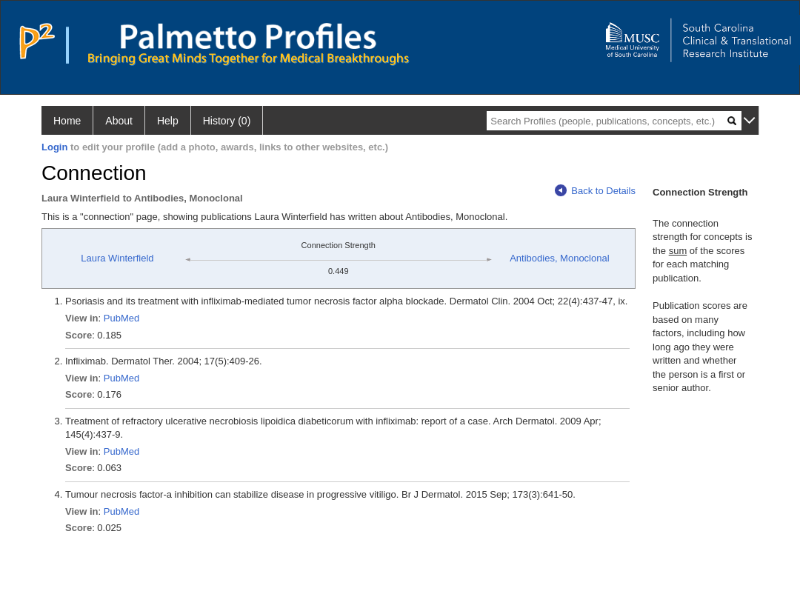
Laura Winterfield (117, 258)
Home (67, 121)
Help (168, 121)
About (119, 121)
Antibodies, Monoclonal (559, 258)
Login (54, 147)
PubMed (121, 318)
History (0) (227, 121)
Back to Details (595, 190)
